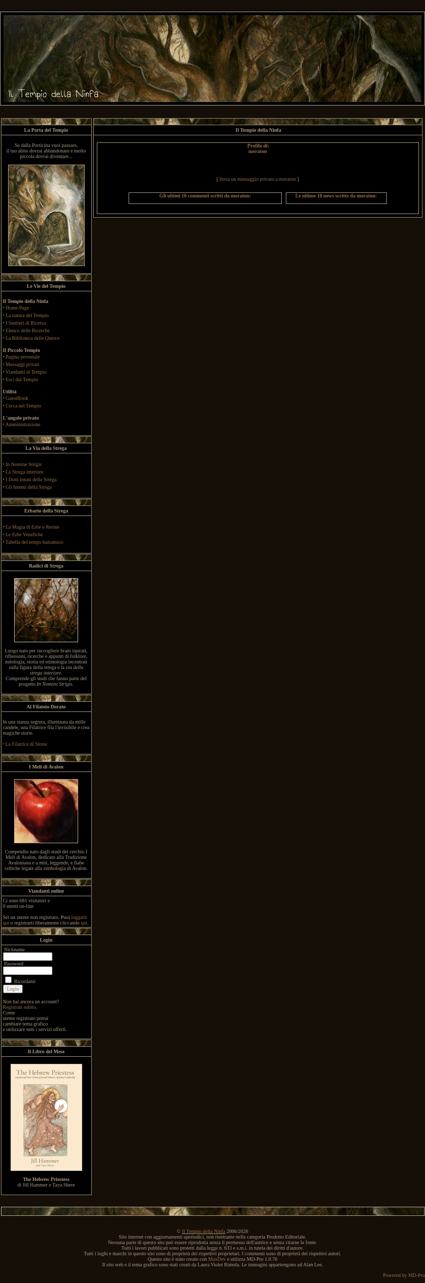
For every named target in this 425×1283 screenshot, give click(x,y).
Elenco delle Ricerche (28, 330)
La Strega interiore (24, 472)
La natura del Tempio (27, 315)
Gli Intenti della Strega (28, 487)
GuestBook (17, 398)
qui (84, 923)
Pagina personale (23, 357)
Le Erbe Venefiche (24, 534)
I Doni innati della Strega (31, 479)
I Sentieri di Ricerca (26, 323)
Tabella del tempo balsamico (35, 542)
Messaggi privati (22, 364)
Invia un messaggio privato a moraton (257, 179)
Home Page (17, 308)
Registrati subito (19, 1007)
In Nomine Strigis (24, 464)
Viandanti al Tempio (26, 372)
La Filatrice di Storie (26, 744)
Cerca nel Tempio (23, 405)
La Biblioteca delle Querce (32, 338)
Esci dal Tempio (22, 379)
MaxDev (217, 1259)
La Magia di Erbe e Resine (32, 527)
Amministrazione (22, 424)
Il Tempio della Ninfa (203, 1231)
